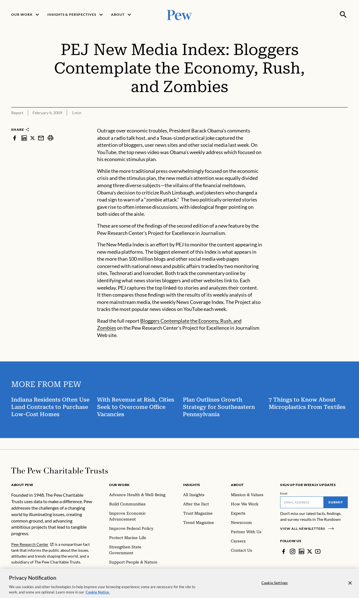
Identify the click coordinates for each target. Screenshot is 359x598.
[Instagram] (292, 551)
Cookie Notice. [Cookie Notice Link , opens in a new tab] (98, 594)
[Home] (59, 471)
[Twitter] (309, 551)
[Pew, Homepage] (179, 14)
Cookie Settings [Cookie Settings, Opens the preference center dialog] (274, 585)
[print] (50, 137)
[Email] (302, 502)
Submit (335, 502)
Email (284, 493)
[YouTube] (317, 551)
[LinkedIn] (301, 551)
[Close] (350, 585)
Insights (191, 485)
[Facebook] (283, 551)
